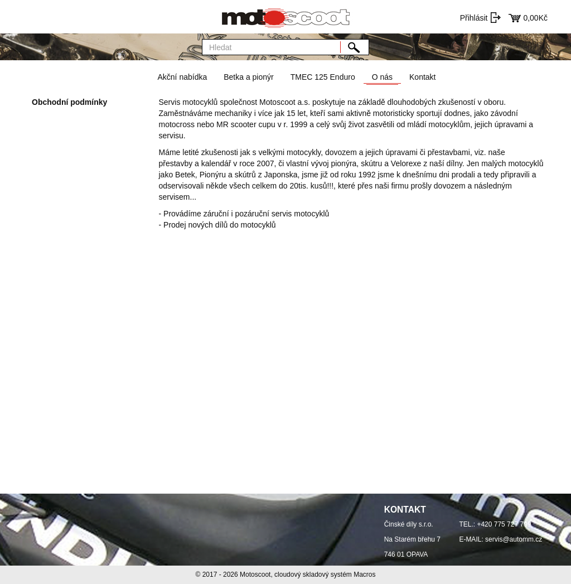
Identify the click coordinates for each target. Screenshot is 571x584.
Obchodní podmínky (69, 102)
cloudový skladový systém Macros (324, 574)
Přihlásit (474, 17)
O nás (382, 77)
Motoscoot (255, 574)
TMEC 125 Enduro (323, 77)
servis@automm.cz (513, 539)
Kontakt (422, 77)
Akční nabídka (182, 77)
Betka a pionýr (249, 77)
